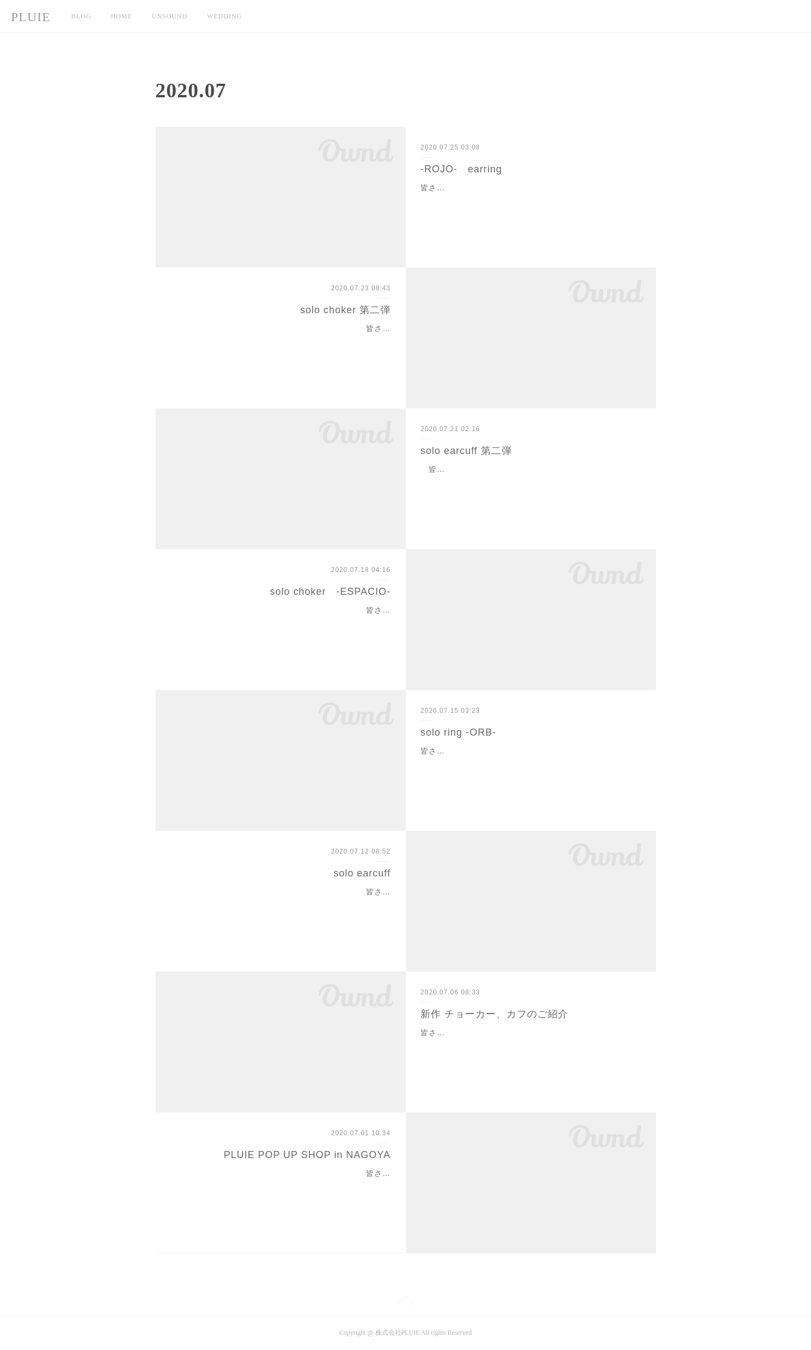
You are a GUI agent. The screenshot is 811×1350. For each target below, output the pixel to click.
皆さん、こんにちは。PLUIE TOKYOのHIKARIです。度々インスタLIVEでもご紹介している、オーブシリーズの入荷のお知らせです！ (528, 764)
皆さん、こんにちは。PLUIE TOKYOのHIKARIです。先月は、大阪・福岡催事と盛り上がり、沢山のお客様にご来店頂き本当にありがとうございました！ (283, 1187)
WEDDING (224, 16)
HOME (121, 16)
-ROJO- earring (461, 169)
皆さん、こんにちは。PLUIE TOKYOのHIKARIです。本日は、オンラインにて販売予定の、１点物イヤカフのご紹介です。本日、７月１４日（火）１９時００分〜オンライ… (283, 905)
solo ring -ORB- (458, 732)
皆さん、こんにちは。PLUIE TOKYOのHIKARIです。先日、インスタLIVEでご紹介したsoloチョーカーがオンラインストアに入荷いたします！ (283, 624)
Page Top (405, 1303)
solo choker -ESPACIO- (330, 591)
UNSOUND (170, 16)
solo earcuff (362, 873)
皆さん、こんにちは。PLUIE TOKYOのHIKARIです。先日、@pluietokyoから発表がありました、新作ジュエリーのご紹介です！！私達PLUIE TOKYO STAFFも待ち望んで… (530, 1046)
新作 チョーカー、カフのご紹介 (494, 1014)
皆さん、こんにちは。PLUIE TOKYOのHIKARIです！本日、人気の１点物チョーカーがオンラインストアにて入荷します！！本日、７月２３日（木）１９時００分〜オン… (284, 342)
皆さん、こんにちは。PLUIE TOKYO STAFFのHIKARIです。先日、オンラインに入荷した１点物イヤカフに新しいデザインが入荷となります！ (530, 483)
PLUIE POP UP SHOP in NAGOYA (307, 1154)
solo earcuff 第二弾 (466, 450)
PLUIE (31, 17)
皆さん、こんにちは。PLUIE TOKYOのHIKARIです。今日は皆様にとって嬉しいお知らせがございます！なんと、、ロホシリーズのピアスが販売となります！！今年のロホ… (528, 201)
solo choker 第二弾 (345, 309)
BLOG (81, 16)
